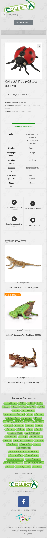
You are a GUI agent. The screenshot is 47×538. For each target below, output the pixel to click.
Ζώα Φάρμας (33, 459)
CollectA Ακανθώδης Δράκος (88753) (23, 382)
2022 (15, 407)
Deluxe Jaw (12, 418)
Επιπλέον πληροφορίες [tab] (23, 126)
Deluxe (39, 414)
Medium (22, 111)
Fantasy (8, 422)
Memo (30, 425)
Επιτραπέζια (16, 455)
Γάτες (37, 444)
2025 (41, 407)
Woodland (11, 436)
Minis (39, 425)
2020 (39, 403)
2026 (16, 410)
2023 (23, 407)
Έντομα (33, 105)
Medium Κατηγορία (22, 105)
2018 (22, 403)
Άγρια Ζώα (36, 436)
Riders (21, 429)
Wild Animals (32, 433)
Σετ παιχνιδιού (23, 466)
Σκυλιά (37, 466)
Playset (10, 429)
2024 (32, 407)
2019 (30, 403)
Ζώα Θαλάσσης (15, 459)
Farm (18, 422)
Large (8, 425)
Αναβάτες (12, 444)
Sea (30, 429)
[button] (23, 32)
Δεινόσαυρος (24, 448)
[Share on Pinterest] (14, 222)
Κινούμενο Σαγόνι (34, 463)
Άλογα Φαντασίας (23, 440)
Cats (29, 414)
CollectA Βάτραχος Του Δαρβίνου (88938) (23, 335)
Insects (15, 111)
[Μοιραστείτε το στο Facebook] (14, 205)
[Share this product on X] (32, 205)
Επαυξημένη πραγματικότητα (24, 451)
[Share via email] (32, 222)
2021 (6, 407)
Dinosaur (27, 418)
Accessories (28, 410)
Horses (28, 422)
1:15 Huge (10, 403)
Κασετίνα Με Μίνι (13, 463)
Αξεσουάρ (25, 444)
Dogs (37, 418)
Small (38, 429)
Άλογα (8, 440)
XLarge (23, 436)
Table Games (15, 433)
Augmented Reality (14, 414)
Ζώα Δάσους (32, 455)
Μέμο (9, 466)
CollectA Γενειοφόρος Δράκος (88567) (23, 287)
